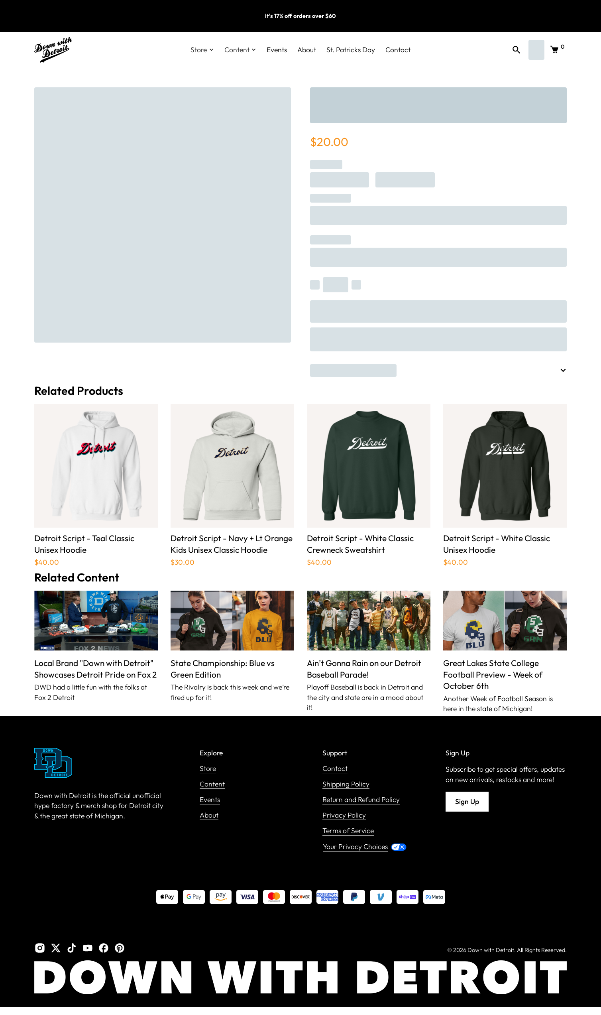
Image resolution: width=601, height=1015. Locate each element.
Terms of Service (348, 831)
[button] (202, 50)
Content (212, 784)
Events (277, 49)
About (306, 49)
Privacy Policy (344, 815)
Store (208, 769)
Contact (397, 49)
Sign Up (467, 801)
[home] (53, 50)
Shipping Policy (345, 784)
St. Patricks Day (350, 49)
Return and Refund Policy (361, 800)
